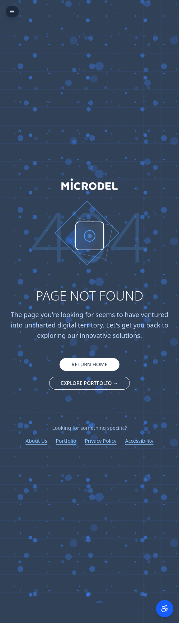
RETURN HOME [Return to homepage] (89, 364)
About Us (36, 440)
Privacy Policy (100, 440)
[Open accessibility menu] (164, 608)
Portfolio (66, 440)
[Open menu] (12, 11)
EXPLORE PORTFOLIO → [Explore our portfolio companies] (89, 383)
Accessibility (139, 440)
